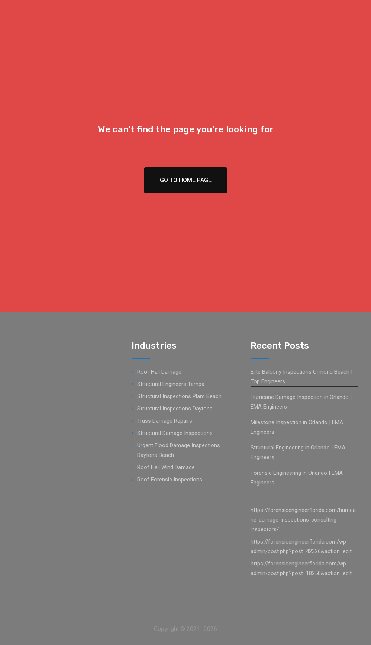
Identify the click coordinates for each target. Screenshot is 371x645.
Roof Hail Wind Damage (166, 467)
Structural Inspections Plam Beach (179, 396)
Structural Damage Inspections (175, 433)
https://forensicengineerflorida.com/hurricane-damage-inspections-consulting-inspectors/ (303, 520)
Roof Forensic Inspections (169, 479)
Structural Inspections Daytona (175, 408)
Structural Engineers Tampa (170, 384)
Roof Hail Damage (159, 371)
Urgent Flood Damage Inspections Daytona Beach (178, 450)
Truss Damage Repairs (164, 420)
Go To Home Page (186, 180)
